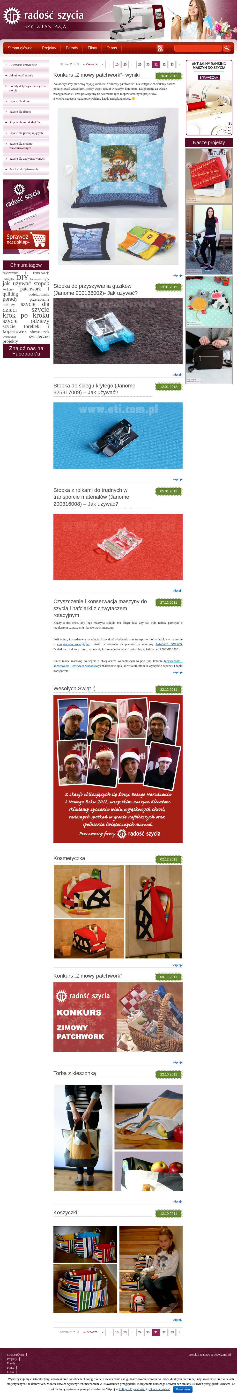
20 (124, 64)
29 (139, 64)
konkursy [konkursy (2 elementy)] (8, 289)
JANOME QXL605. (169, 644)
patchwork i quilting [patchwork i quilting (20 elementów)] (26, 291)
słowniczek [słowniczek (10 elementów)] (39, 331)
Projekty (49, 48)
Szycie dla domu (19, 101)
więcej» (178, 275)
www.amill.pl (222, 1354)
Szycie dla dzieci (20, 111)
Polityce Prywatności (132, 1389)
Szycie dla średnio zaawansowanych (20, 146)
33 (172, 64)
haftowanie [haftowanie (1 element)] (36, 279)
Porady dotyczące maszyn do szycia (27, 88)
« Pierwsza (90, 64)
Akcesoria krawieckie (23, 65)
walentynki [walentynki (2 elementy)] (9, 337)
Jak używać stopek (21, 75)
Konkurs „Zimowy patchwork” (87, 976)
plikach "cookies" (159, 1389)
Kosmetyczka (69, 858)
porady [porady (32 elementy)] (10, 299)
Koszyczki (65, 1212)
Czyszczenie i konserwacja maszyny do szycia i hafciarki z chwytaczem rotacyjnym (100, 608)
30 (147, 64)
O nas (112, 48)
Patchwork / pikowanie (23, 169)
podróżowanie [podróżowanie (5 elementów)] (39, 294)
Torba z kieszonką (74, 1073)
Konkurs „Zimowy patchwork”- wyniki (96, 75)
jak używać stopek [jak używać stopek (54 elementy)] (26, 283)
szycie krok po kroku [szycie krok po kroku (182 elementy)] (26, 312)
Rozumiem (183, 1389)
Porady (72, 48)
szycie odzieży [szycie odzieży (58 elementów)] (26, 321)
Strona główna (20, 48)
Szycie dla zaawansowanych (27, 158)
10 (116, 64)
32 (164, 64)
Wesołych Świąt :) (74, 688)
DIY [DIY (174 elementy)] (22, 277)
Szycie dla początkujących (26, 133)
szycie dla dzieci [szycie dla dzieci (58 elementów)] (26, 307)
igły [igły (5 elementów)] (46, 278)
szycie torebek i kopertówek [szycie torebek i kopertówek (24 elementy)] (26, 328)
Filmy (92, 48)
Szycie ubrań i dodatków (25, 122)
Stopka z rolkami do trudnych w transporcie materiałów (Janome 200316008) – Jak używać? (91, 497)
